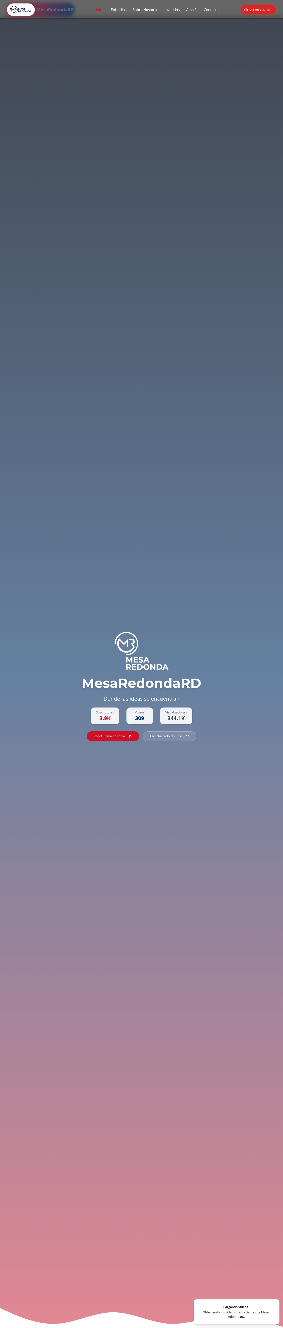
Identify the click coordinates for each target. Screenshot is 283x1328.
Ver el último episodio (113, 736)
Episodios (118, 9)
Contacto (211, 9)
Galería (192, 9)
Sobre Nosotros (145, 9)
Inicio (100, 9)
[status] (236, 1311)
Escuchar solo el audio (169, 736)
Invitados (172, 9)
